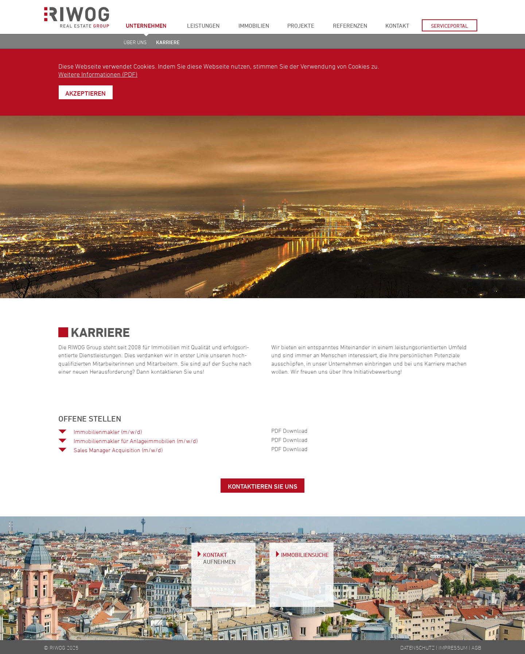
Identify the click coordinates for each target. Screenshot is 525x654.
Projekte (300, 25)
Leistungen (203, 25)
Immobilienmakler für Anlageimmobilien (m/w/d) (136, 441)
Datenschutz (417, 648)
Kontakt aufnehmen (219, 558)
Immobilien (253, 25)
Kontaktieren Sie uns (263, 486)
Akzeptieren (85, 93)
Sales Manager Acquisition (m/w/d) (118, 450)
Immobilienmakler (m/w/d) (108, 431)
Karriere (168, 42)
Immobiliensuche (305, 554)
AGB (476, 648)
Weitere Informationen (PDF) (97, 74)
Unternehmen (146, 25)
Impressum (453, 648)
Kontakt (397, 25)
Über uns (135, 42)
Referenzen (350, 25)
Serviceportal (449, 26)
